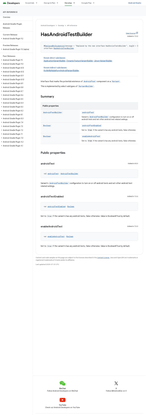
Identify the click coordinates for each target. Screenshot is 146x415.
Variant (115, 81)
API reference (10, 12)
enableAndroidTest (91, 136)
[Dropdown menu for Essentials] (37, 3)
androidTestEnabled (91, 125)
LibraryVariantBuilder (103, 61)
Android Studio (134, 3)
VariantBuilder (86, 86)
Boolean (47, 125)
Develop (61, 25)
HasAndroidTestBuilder (64, 48)
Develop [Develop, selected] (68, 3)
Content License (103, 258)
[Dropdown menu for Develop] (75, 3)
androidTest (88, 112)
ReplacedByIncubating (54, 46)
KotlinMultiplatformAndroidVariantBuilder (61, 70)
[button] (16, 39)
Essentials (29, 3)
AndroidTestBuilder (52, 112)
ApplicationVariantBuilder (54, 61)
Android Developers (48, 25)
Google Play (86, 3)
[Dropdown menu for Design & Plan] (58, 3)
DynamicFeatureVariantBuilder (79, 61)
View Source (130, 33)
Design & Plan (49, 3)
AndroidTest (89, 81)
